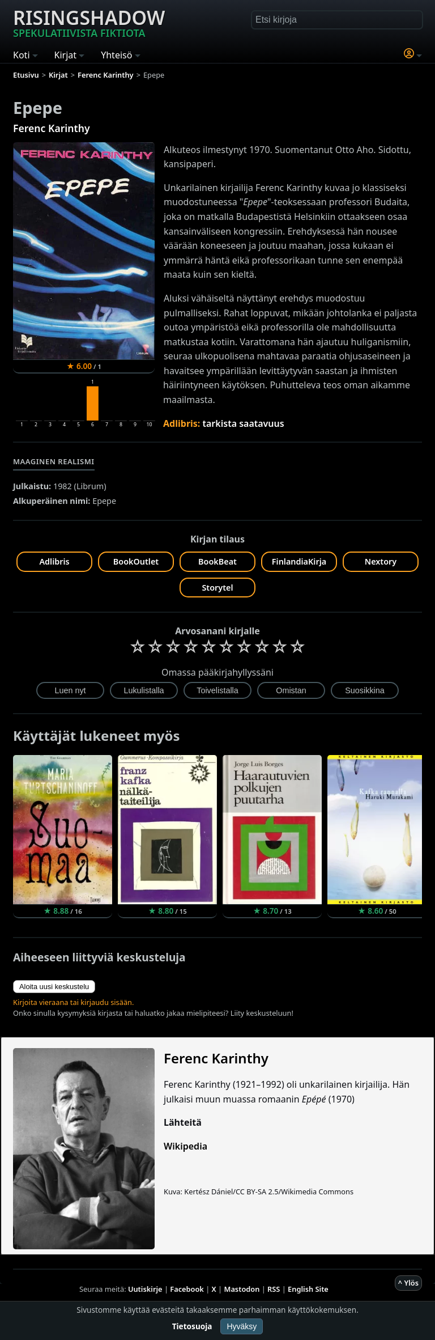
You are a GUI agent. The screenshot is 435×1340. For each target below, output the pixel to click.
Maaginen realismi (54, 461)
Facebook (187, 1289)
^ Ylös (408, 1283)
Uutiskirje (145, 1289)
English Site (308, 1289)
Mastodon (242, 1289)
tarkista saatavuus (243, 423)
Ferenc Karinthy (51, 128)
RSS (273, 1289)
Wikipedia (185, 1146)
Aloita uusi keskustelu (54, 986)
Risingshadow (89, 22)
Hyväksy (242, 1326)
